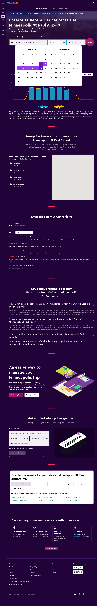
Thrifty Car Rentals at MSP (46, 500)
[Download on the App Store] (78, 572)
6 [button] (36, 64)
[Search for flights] (3, 8)
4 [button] (27, 64)
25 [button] (28, 77)
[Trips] (3, 25)
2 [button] (64, 59)
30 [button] (19, 81)
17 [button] (23, 72)
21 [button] (41, 72)
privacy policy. (41, 456)
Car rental (11, 13)
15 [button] (45, 68)
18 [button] (28, 72)
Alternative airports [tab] (39, 484)
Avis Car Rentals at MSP (18, 497)
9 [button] (64, 64)
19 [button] (32, 72)
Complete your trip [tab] (81, 484)
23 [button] (19, 77)
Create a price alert (79, 536)
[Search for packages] (3, 20)
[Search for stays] (3, 12)
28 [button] (41, 77)
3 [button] (23, 64)
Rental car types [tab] (66, 484)
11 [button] (27, 68)
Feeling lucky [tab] (17, 488)
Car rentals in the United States (24, 13)
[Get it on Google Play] (78, 567)
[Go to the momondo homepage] (13, 3)
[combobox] (14, 37)
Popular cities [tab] (53, 484)
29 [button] (45, 77)
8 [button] (45, 64)
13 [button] (36, 68)
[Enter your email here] (31, 443)
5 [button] (32, 64)
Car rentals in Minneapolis (55, 13)
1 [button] (45, 59)
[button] (3, 3)
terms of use (32, 456)
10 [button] (23, 68)
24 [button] (23, 77)
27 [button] (36, 77)
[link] (16, 395)
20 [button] (37, 72)
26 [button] (32, 77)
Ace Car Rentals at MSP (45, 497)
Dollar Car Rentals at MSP (73, 500)
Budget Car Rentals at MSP (73, 497)
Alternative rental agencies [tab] (21, 484)
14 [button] (41, 68)
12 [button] (32, 68)
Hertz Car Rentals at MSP (19, 500)
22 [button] (45, 72)
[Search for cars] (3, 16)
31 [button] (23, 81)
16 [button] (19, 72)
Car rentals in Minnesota (40, 13)
